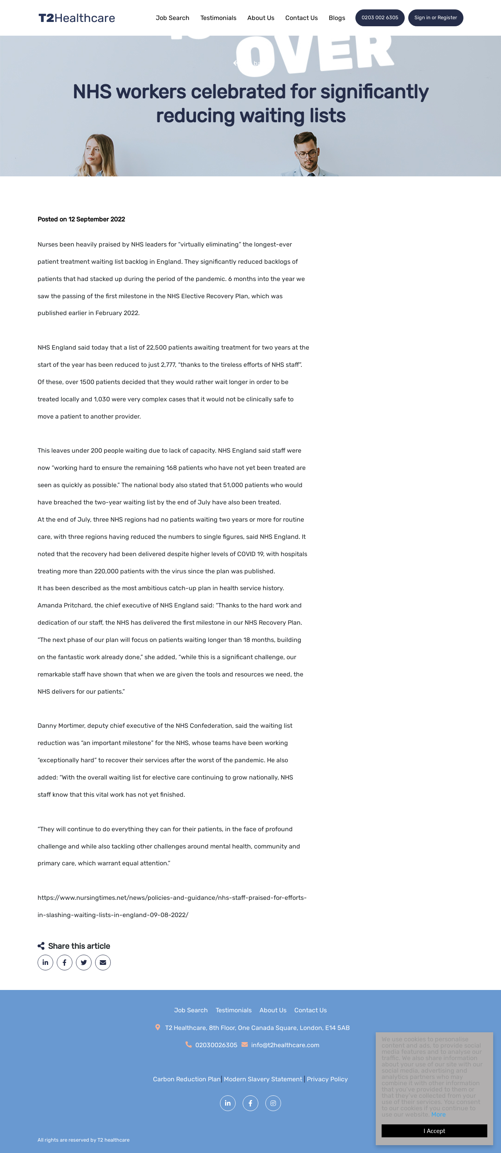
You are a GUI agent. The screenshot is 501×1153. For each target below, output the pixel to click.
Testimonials (218, 18)
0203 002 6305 (380, 17)
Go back (256, 63)
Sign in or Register (435, 17)
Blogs (337, 18)
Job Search (172, 18)
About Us (260, 18)
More (438, 1114)
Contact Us (301, 18)
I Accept (434, 1131)
